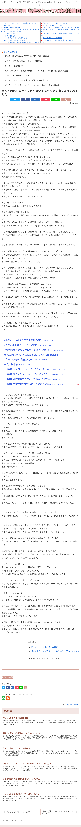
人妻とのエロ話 (7, 677)
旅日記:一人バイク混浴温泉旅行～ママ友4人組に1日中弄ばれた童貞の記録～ (37, 71)
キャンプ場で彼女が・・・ (11, 36)
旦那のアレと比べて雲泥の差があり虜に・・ (57, 23)
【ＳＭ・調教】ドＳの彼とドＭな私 (14, 40)
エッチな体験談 (10, 52)
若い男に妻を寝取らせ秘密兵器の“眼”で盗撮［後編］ (27, 56)
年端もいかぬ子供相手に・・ (17, 75)
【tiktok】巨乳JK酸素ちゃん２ (12, 27)
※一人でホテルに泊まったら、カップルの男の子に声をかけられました (35, 85)
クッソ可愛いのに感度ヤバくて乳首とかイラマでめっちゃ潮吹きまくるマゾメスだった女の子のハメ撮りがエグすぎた (60, 29)
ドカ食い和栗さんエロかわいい (53, 25)
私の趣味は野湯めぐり (14, 66)
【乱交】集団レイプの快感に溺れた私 (14, 38)
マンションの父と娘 (8, 34)
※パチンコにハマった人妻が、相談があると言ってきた (28, 80)
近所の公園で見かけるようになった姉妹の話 (24, 61)
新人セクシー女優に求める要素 (44, 647)
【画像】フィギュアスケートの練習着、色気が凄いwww (55, 651)
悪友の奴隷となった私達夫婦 (52, 38)
